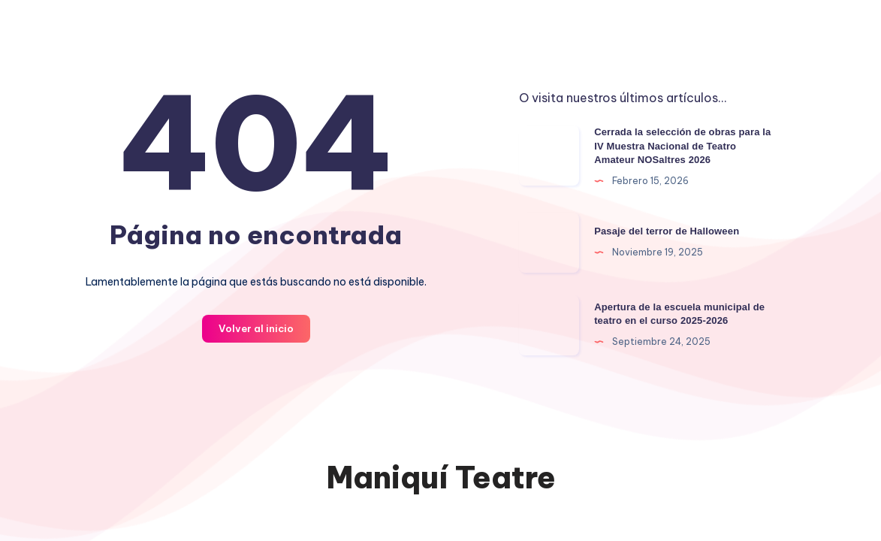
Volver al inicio (256, 328)
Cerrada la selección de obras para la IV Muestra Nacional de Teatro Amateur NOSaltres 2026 (682, 146)
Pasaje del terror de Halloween (666, 231)
